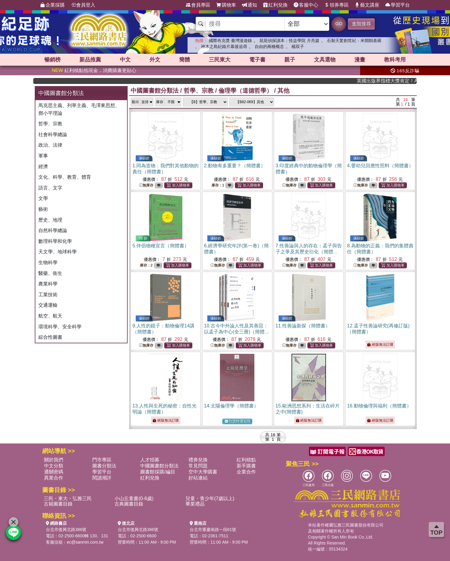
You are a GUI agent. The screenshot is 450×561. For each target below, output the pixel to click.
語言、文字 (50, 187)
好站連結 (198, 477)
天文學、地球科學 (57, 251)
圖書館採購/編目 (157, 471)
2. (234, 165)
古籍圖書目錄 (58, 503)
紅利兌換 (275, 5)
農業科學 (48, 283)
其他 (283, 90)
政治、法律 (50, 145)
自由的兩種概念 (269, 46)
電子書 (257, 60)
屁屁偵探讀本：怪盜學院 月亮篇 (289, 40)
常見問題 (198, 465)
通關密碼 (53, 471)
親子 (289, 60)
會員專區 (198, 5)
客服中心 (306, 5)
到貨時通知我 (237, 421)
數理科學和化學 (55, 241)
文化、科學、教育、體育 (64, 177)
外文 (155, 60)
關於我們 (53, 459)
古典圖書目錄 (128, 503)
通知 (249, 5)
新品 (90, 60)
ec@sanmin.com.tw (85, 542)
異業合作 (53, 477)
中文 (125, 60)
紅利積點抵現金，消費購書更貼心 (94, 70)
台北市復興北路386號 (66, 529)
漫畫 (359, 60)
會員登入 (83, 5)
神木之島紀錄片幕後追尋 (224, 46)
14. (231, 405)
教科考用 (395, 60)
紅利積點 (246, 459)
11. (303, 325)
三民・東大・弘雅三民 (68, 498)
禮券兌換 (198, 459)
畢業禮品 (195, 503)
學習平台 (397, 5)
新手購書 (246, 465)
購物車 (226, 5)
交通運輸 (48, 305)
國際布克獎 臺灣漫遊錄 (230, 40)
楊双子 (298, 46)
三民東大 (219, 60)
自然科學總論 (52, 230)
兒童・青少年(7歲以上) (210, 498)
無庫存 (146, 185)
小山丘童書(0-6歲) (133, 498)
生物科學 (48, 262)
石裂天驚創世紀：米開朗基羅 (354, 40)
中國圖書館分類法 (155, 90)
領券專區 (336, 5)
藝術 (43, 209)
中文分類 (53, 465)
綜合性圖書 (50, 337)
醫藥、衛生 (50, 273)
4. (380, 165)
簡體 (184, 60)
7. (309, 251)
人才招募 (149, 459)
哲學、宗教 (50, 123)
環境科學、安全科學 (59, 326)
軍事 (43, 155)
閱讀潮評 (101, 477)
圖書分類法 (104, 465)
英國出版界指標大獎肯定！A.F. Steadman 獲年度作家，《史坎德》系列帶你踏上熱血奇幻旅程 (394, 80)
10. (237, 331)
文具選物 (325, 60)
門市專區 (101, 459)
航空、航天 (50, 315)
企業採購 (52, 5)
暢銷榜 (52, 60)
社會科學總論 (52, 134)
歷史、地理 (50, 219)
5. (160, 245)
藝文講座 (367, 5)
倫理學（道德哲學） (245, 90)
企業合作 (246, 471)
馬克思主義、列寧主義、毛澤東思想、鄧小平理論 (79, 109)
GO (338, 23)
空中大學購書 (202, 471)
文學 (43, 198)
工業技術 (48, 294)
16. (379, 405)
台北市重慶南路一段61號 (213, 529)
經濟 (43, 166)
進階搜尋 (361, 23)
